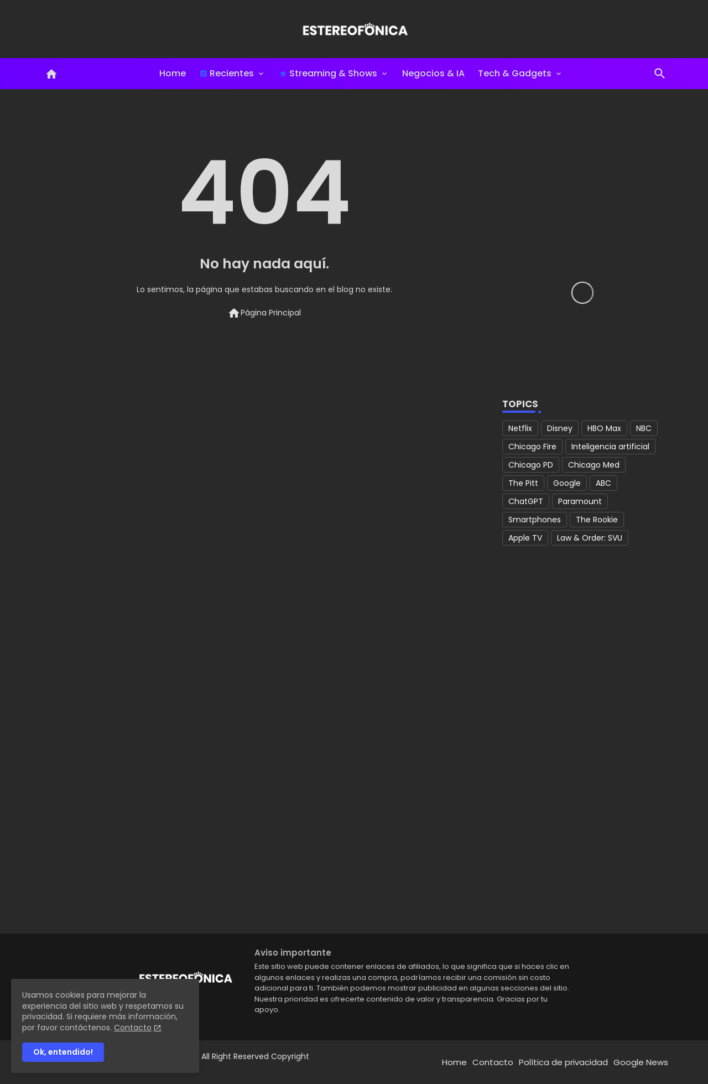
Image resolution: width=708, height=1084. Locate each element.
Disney (559, 428)
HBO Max (604, 428)
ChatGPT (525, 501)
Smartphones (534, 519)
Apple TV (525, 537)
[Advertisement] (582, 745)
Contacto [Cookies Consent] (133, 1027)
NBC (644, 428)
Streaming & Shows (328, 73)
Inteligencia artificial (610, 446)
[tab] (172, 73)
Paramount (580, 501)
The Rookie (597, 519)
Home (172, 73)
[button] (660, 74)
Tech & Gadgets (514, 73)
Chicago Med (594, 464)
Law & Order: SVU (589, 537)
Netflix (520, 428)
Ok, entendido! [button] (63, 1051)
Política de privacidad (563, 1062)
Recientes (226, 73)
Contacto (492, 1062)
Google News (640, 1062)
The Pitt (523, 483)
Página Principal (264, 313)
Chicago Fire (532, 446)
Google (567, 483)
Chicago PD (530, 464)
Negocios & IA (433, 73)
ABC (603, 483)
